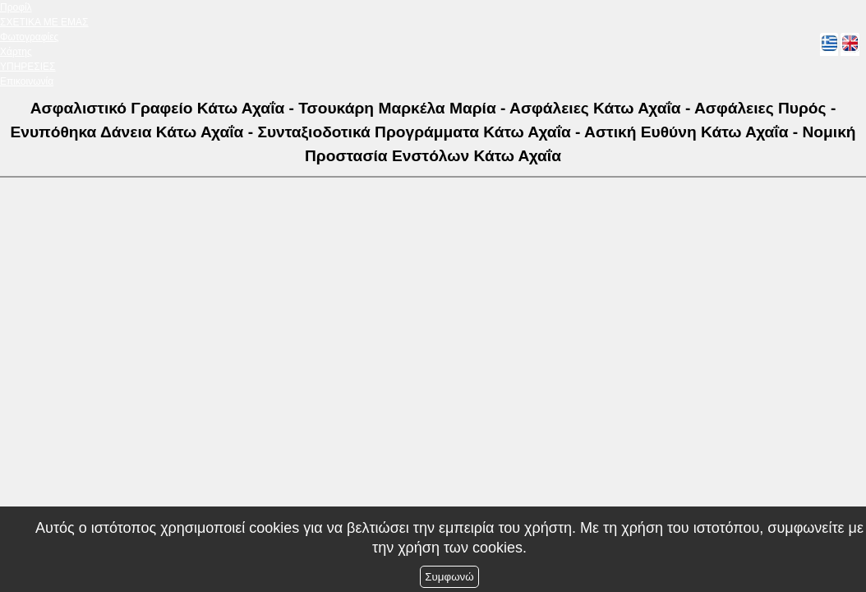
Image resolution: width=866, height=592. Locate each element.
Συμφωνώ (449, 577)
